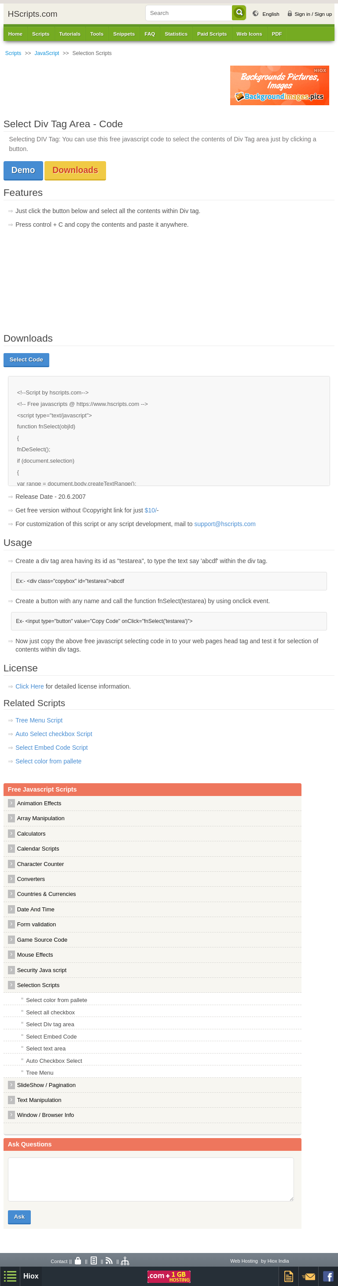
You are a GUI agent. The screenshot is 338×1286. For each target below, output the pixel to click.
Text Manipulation (39, 1100)
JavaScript (46, 53)
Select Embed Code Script (51, 747)
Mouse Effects (35, 954)
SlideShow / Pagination (46, 1085)
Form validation (36, 924)
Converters (31, 879)
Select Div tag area (50, 1024)
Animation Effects (39, 803)
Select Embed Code (51, 1036)
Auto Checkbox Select (54, 1061)
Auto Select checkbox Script (53, 733)
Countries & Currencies (46, 894)
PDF (277, 34)
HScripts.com (33, 13)
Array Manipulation (41, 818)
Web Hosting (244, 1261)
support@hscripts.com (224, 523)
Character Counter (40, 864)
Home (15, 34)
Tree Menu (39, 1072)
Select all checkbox (50, 1012)
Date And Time (36, 909)
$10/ (151, 510)
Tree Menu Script (38, 720)
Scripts (13, 53)
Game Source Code (42, 939)
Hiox (31, 1276)
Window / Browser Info (45, 1115)
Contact (59, 1261)
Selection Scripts (38, 985)
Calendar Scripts (38, 848)
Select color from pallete (48, 761)
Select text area (46, 1048)
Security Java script (41, 970)
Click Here (30, 686)
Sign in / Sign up (313, 14)
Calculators (31, 833)
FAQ (149, 34)
